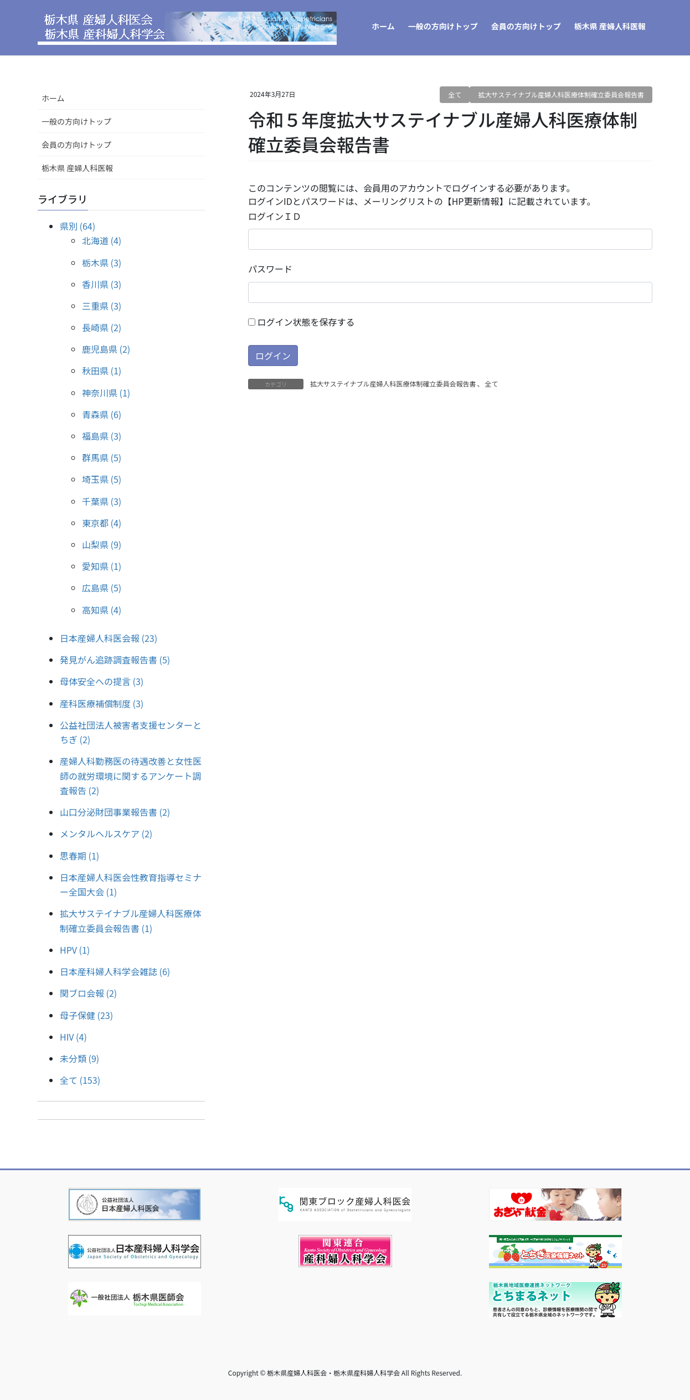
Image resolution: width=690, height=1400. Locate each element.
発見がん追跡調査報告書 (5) (115, 659)
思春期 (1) (79, 855)
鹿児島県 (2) (106, 349)
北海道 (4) (101, 240)
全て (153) (80, 1080)
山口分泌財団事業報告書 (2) (115, 812)
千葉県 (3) (101, 501)
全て (454, 94)
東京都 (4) (101, 522)
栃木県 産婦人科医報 (77, 167)
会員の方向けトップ (76, 144)
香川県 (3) (101, 284)
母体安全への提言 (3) (101, 681)
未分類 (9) (79, 1058)
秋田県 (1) (101, 370)
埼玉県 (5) (101, 479)
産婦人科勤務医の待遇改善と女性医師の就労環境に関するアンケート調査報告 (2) (131, 775)
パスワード (270, 268)
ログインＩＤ (274, 216)
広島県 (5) (101, 587)
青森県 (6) (101, 414)
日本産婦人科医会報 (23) (108, 638)
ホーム (53, 98)
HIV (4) (73, 1036)
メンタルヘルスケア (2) (106, 833)
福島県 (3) (101, 435)
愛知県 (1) (101, 566)
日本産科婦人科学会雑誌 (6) (115, 971)
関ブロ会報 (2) (88, 993)
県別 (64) (77, 226)
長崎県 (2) (101, 327)
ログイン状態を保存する (301, 321)
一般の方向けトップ (76, 121)
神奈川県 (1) (106, 392)
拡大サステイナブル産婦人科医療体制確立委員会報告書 (561, 94)
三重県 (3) (101, 305)
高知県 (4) (101, 609)
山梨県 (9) (101, 544)
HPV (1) (75, 949)
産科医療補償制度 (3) (101, 703)
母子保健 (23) (86, 1015)
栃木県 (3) (101, 262)
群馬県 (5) (101, 457)
